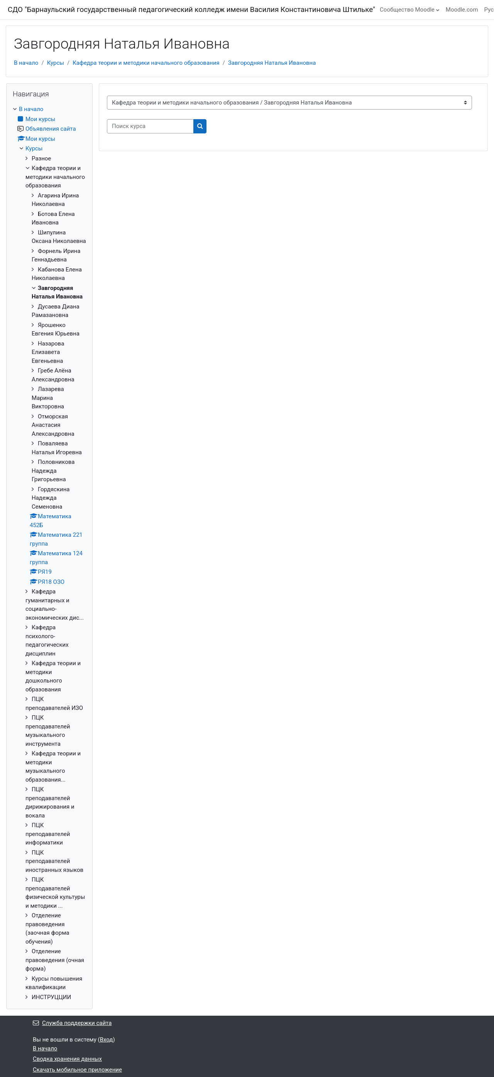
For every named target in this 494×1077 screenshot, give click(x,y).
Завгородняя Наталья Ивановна (272, 62)
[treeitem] (49, 553)
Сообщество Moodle (407, 9)
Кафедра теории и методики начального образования (146, 62)
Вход (106, 1039)
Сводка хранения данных (67, 1058)
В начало (26, 62)
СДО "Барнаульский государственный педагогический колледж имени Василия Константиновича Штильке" (191, 9)
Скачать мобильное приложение (77, 1069)
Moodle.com (462, 9)
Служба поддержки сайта (72, 1023)
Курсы (55, 62)
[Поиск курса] (150, 126)
